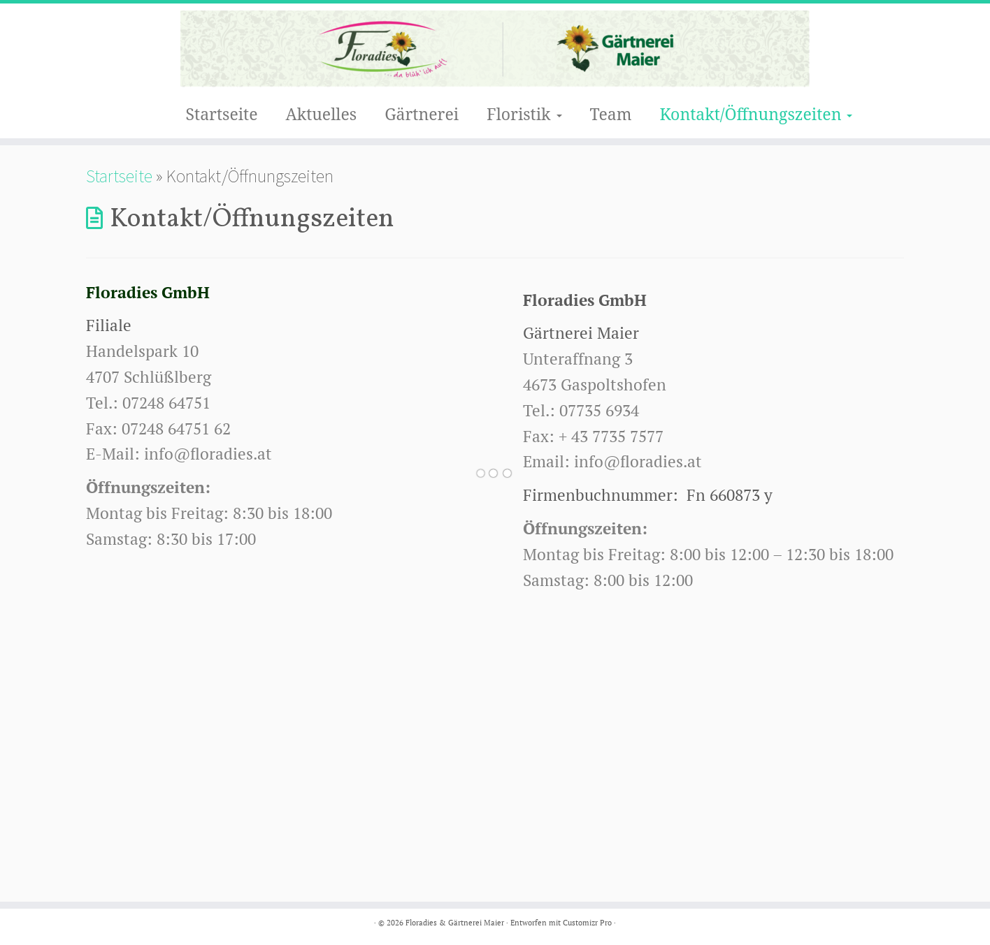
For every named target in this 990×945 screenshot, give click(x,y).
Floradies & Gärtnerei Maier (455, 923)
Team (611, 114)
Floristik (524, 114)
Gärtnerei (422, 114)
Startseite (222, 114)
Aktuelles (321, 114)
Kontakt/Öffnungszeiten (755, 114)
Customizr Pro (587, 923)
